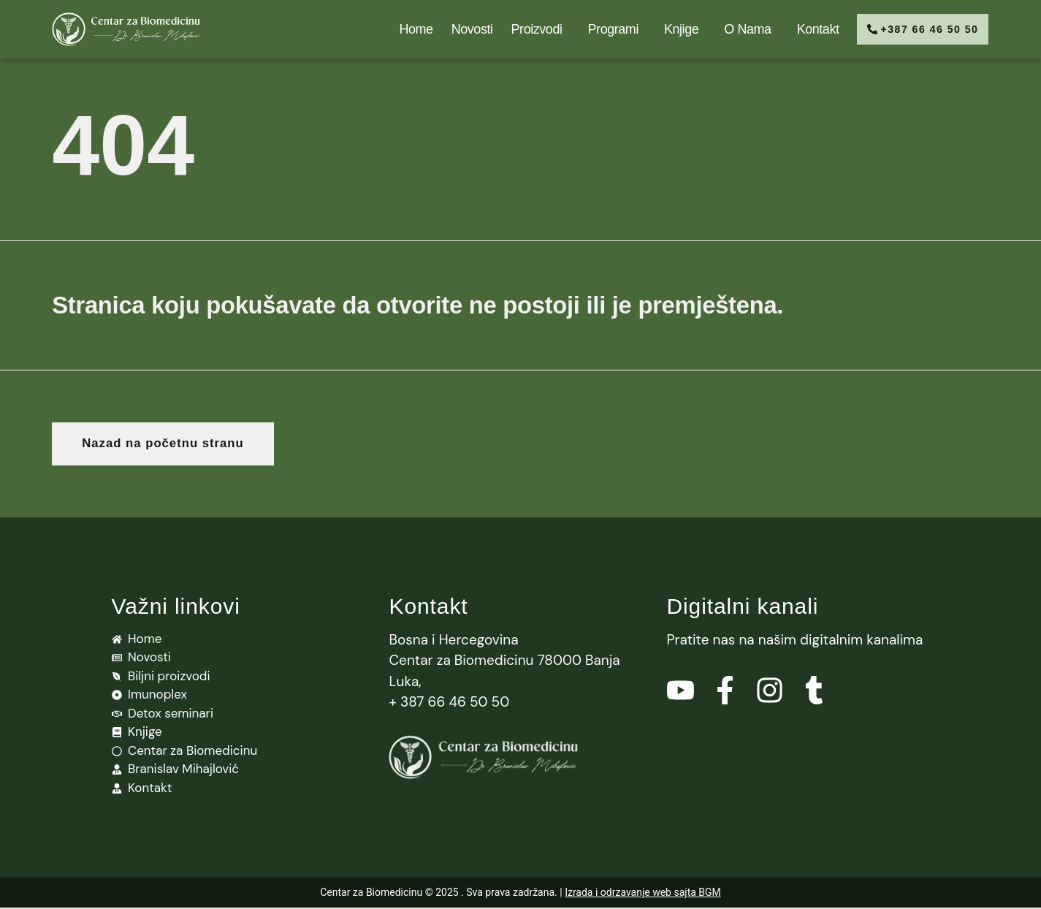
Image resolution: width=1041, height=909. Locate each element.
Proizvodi (530, 29)
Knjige (675, 29)
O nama (741, 29)
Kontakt (808, 29)
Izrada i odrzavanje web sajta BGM (643, 894)
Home (406, 29)
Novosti (462, 29)
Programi (607, 29)
